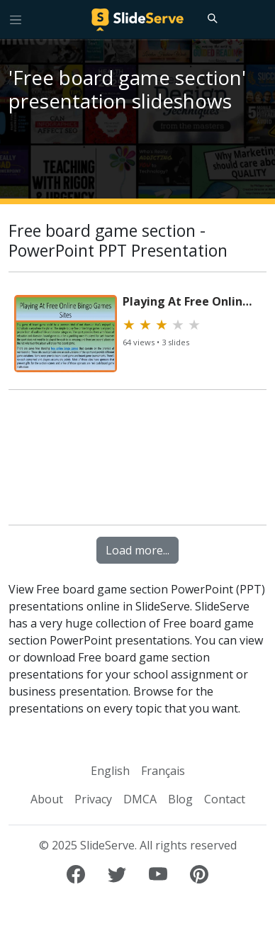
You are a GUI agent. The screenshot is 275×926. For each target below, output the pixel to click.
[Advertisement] (137, 463)
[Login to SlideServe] (258, 19)
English (110, 771)
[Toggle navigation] (16, 19)
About (46, 799)
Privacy (93, 799)
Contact (224, 799)
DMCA (140, 799)
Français (163, 771)
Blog (180, 799)
